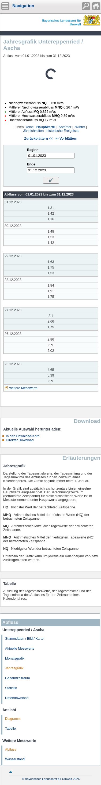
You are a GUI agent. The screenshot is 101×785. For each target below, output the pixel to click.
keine (29, 127)
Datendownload (17, 698)
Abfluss (10, 749)
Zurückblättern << (38, 138)
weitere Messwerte (23, 388)
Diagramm (13, 719)
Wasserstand (15, 759)
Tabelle (10, 728)
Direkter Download (20, 440)
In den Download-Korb (22, 436)
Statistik (11, 688)
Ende (31, 164)
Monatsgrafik (14, 658)
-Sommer (65, 127)
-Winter (79, 127)
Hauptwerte (45, 127)
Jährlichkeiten (33, 131)
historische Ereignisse (63, 131)
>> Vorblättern (66, 138)
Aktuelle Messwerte (19, 648)
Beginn (33, 150)
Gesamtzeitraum (17, 678)
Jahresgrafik (14, 668)
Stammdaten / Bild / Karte (24, 639)
